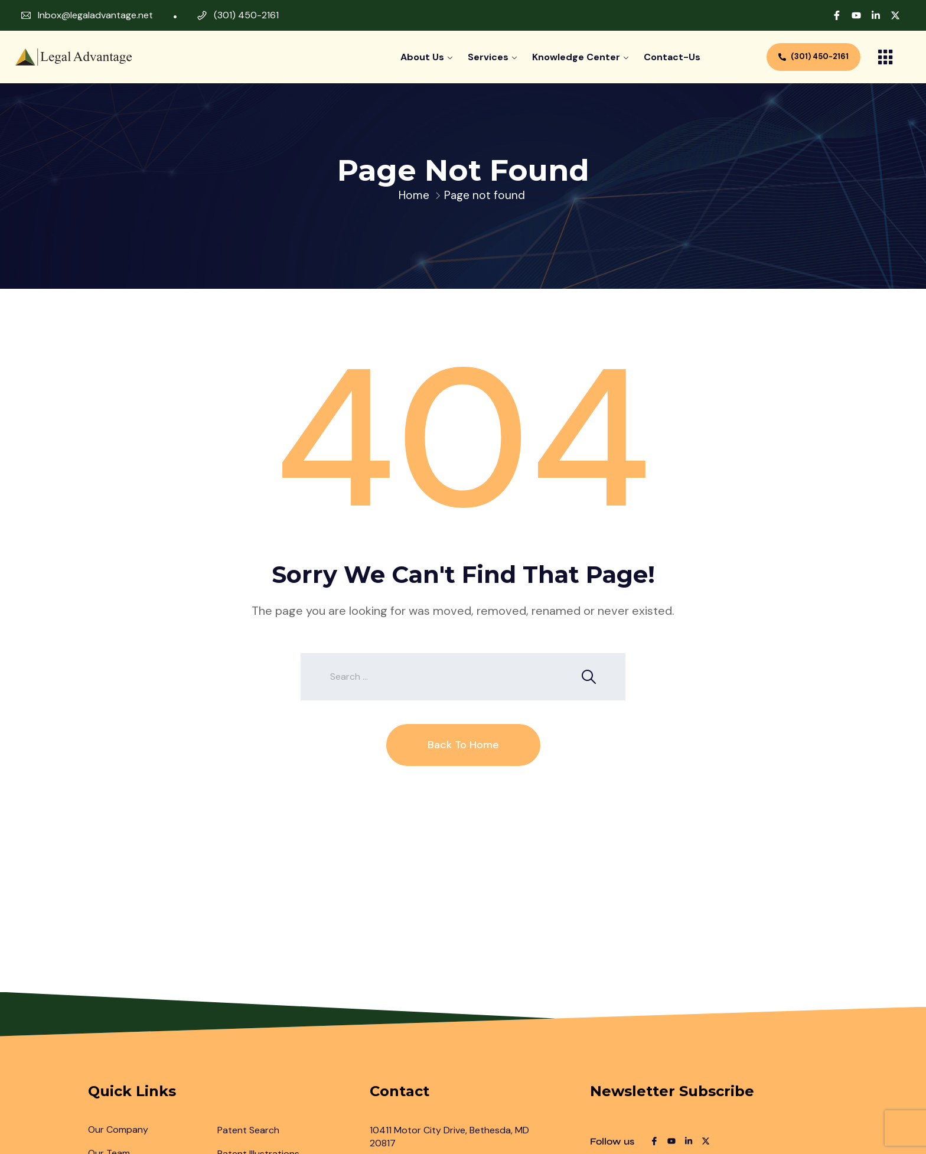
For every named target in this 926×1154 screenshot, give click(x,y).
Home (414, 195)
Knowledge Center (576, 57)
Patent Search (248, 1130)
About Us (422, 57)
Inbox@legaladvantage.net (95, 15)
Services (488, 57)
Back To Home (463, 745)
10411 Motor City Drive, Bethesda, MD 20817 (449, 1136)
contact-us (672, 57)
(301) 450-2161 (246, 15)
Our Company (118, 1129)
